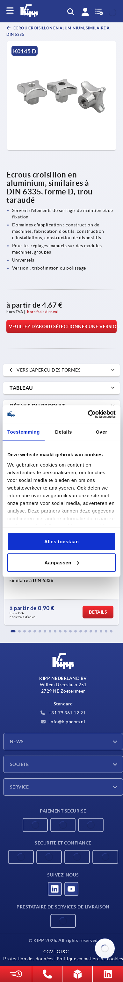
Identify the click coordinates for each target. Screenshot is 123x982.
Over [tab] (101, 432)
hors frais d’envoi (42, 312)
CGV (48, 951)
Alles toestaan (61, 541)
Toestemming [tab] (23, 432)
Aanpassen (61, 562)
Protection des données (28, 958)
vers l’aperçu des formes (45, 370)
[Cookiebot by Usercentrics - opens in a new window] (88, 414)
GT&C (63, 951)
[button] (13, 631)
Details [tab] (63, 432)
